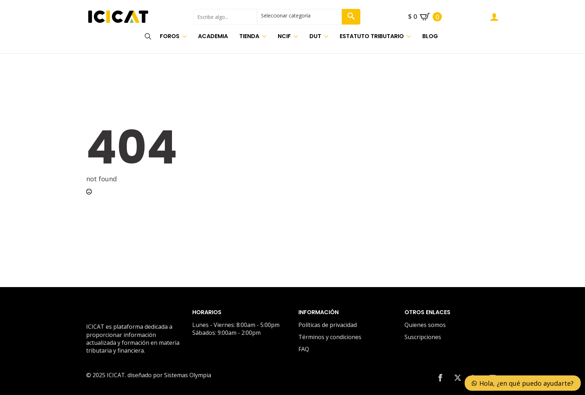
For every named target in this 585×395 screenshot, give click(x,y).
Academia (213, 36)
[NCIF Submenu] (297, 36)
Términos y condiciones (329, 337)
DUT (315, 36)
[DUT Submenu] (327, 36)
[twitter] (457, 377)
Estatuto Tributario (372, 36)
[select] (299, 17)
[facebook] (440, 377)
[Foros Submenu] (185, 36)
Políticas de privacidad (327, 325)
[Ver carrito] (424, 16)
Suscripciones (422, 337)
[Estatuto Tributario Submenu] (410, 36)
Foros (169, 36)
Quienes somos (425, 325)
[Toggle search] (148, 36)
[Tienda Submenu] (265, 36)
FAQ (303, 349)
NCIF (284, 36)
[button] (351, 17)
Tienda (249, 36)
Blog (430, 36)
